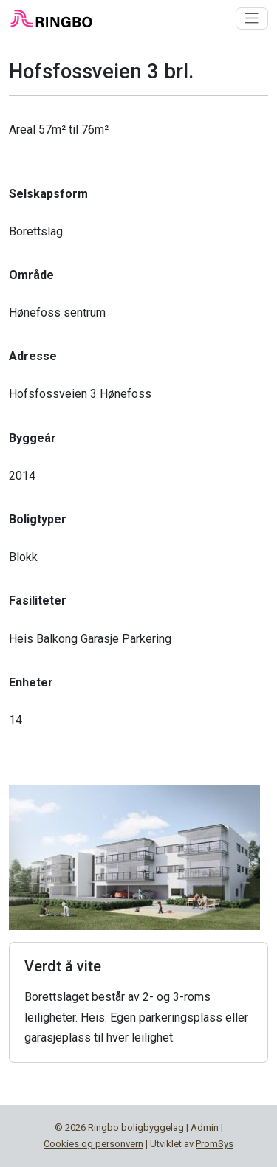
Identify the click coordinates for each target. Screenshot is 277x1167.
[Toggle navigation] (252, 18)
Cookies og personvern (93, 1143)
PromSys (214, 1143)
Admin (205, 1127)
